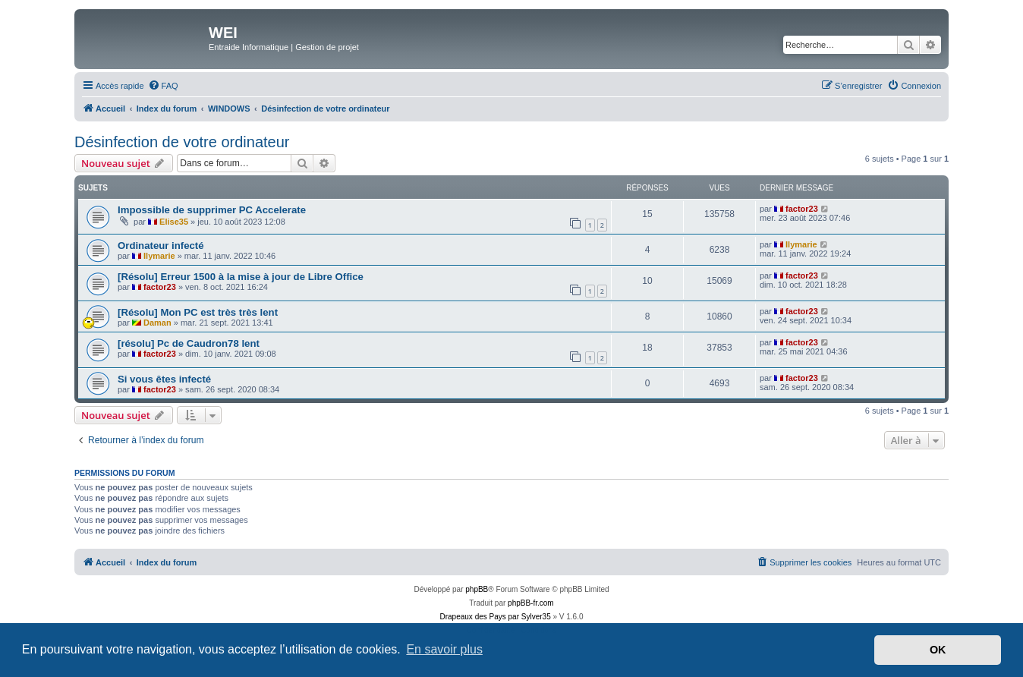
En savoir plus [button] (444, 649)
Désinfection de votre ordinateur (182, 142)
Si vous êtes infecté (164, 379)
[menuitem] (163, 86)
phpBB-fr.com (531, 603)
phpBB (476, 589)
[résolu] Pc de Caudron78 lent (189, 343)
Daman (157, 322)
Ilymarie (159, 255)
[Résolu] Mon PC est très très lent (198, 312)
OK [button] (938, 650)
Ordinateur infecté (161, 245)
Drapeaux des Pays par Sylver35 (495, 616)
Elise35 (173, 221)
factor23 (801, 208)
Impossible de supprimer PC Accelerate (212, 210)
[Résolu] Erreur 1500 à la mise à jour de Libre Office (241, 276)
